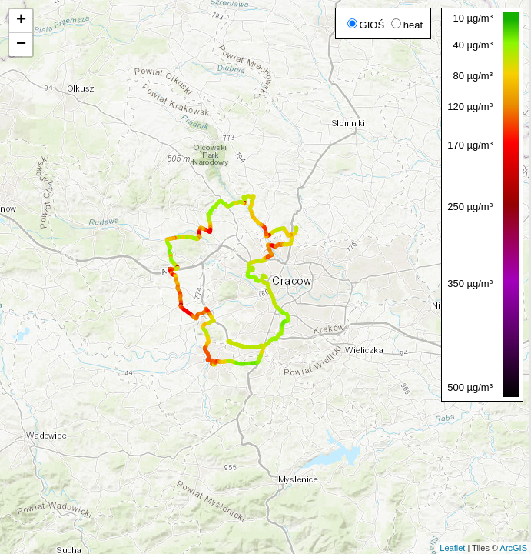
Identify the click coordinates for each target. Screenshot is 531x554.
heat (407, 25)
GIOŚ (366, 25)
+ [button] (21, 20)
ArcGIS (513, 547)
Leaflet (452, 547)
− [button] (21, 44)
